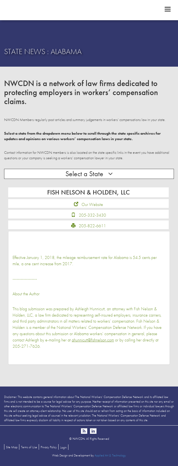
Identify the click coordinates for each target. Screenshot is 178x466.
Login (63, 447)
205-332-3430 (92, 215)
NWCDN (89, 9)
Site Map (11, 447)
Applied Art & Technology (110, 455)
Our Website (92, 204)
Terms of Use (29, 447)
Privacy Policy (49, 447)
